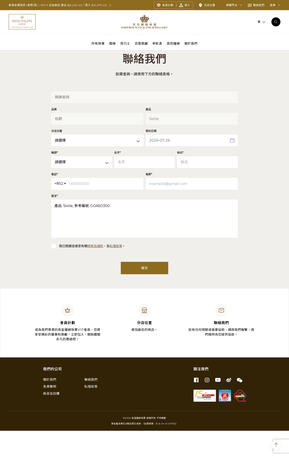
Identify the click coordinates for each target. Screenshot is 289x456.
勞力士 (125, 43)
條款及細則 (95, 271)
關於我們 (191, 43)
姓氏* (180, 178)
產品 (148, 134)
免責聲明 (49, 412)
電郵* (149, 199)
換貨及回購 (51, 419)
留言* (54, 221)
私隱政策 (116, 271)
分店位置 (56, 156)
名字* (117, 178)
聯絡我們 (91, 405)
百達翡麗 (141, 43)
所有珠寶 (98, 43)
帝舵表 (157, 43)
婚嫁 (112, 43)
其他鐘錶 (173, 43)
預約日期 (151, 156)
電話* (54, 199)
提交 (144, 293)
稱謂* (54, 178)
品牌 (54, 134)
